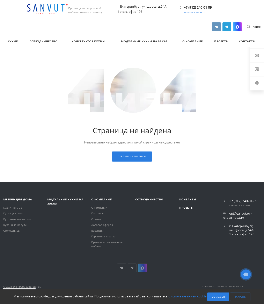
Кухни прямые (12, 207)
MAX (237, 26)
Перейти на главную (132, 156)
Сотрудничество (149, 199)
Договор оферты (102, 225)
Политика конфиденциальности (222, 286)
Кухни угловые (12, 213)
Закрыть (240, 296)
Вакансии (97, 230)
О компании (101, 199)
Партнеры (97, 213)
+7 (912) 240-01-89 (198, 7)
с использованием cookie (187, 296)
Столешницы (11, 230)
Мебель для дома (17, 199)
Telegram (226, 26)
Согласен (218, 296)
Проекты (186, 207)
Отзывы (96, 219)
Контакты (187, 199)
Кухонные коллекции (17, 219)
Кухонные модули (15, 225)
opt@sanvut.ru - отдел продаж (237, 215)
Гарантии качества (103, 236)
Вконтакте (216, 26)
